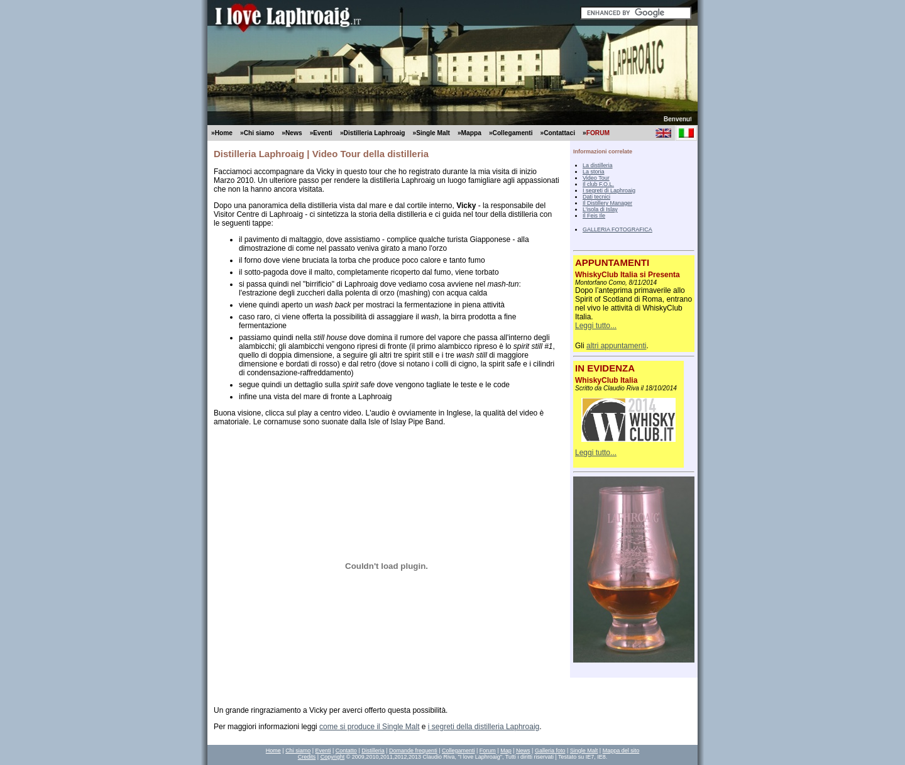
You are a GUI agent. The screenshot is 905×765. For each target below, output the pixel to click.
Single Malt (584, 750)
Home (273, 750)
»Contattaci (557, 132)
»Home (222, 132)
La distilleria (598, 165)
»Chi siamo (257, 132)
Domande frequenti (413, 750)
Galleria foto (550, 750)
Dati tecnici (596, 197)
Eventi (323, 750)
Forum (488, 750)
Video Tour (596, 178)
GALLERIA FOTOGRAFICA (617, 229)
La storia (594, 171)
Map (506, 750)
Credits (307, 757)
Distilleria (373, 750)
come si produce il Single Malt (369, 726)
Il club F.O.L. (598, 184)
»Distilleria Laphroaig (372, 132)
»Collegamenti (511, 132)
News (523, 750)
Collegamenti (458, 750)
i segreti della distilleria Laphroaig (483, 726)
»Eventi (321, 132)
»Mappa (469, 132)
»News (292, 132)
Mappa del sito (621, 750)
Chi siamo (297, 750)
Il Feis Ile (594, 215)
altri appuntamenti (616, 345)
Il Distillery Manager (607, 203)
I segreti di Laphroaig (609, 190)
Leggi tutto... (596, 325)
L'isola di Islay (600, 209)
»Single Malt (430, 132)
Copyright (333, 757)
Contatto (346, 750)
